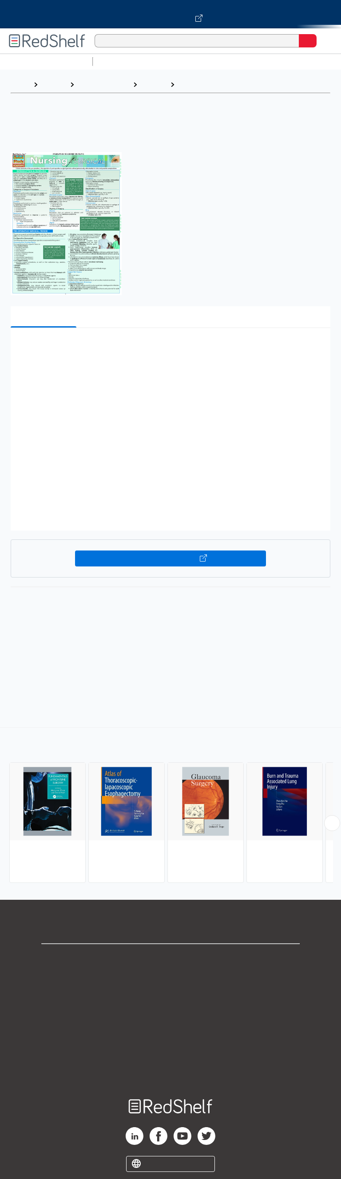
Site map (170, 1075)
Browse (54, 84)
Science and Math (174, 61)
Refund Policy (170, 1036)
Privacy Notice (170, 997)
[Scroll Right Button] (332, 823)
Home (20, 84)
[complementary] (170, 806)
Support (170, 977)
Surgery (192, 84)
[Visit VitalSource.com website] (170, 14)
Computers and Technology (253, 61)
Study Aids (120, 61)
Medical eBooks (103, 84)
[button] (169, 348)
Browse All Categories (46, 61)
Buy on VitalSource (170, 558)
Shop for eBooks (170, 958)
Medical (153, 84)
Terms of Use (170, 1016)
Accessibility (170, 1055)
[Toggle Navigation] (325, 40)
